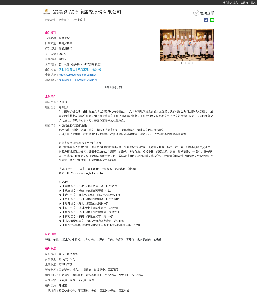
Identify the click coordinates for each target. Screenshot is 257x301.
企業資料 (50, 19)
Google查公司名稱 (86, 79)
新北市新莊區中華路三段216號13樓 (80, 69)
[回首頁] (14, 2)
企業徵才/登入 (248, 2)
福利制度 (78, 19)
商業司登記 (65, 79)
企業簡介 (64, 19)
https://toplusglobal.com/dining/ (77, 74)
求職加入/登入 (230, 2)
